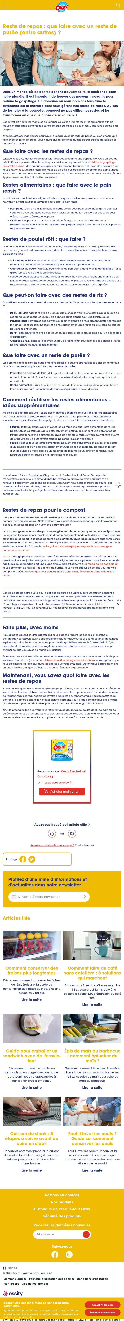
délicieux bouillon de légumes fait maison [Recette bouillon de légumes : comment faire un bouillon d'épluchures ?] (69, 660)
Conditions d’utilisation (92, 1279)
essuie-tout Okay (39, 475)
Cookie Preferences (35, 1283)
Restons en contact (62, 1195)
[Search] (118, 5)
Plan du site (11, 1283)
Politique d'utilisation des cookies (52, 1279)
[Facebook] (22, 859)
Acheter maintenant (62, 791)
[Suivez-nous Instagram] (69, 1254)
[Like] (51, 833)
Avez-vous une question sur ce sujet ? (52, 845)
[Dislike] (72, 833)
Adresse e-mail (46, 1234)
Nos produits (62, 1202)
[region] (62, 1309)
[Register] (86, 1234)
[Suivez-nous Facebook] (54, 1254)
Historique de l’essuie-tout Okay (62, 1209)
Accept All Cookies (102, 1304)
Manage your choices (102, 1312)
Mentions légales (15, 1279)
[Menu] (4, 5)
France (10, 1268)
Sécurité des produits (62, 1216)
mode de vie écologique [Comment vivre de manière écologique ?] (103, 564)
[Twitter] (31, 859)
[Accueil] (62, 7)
